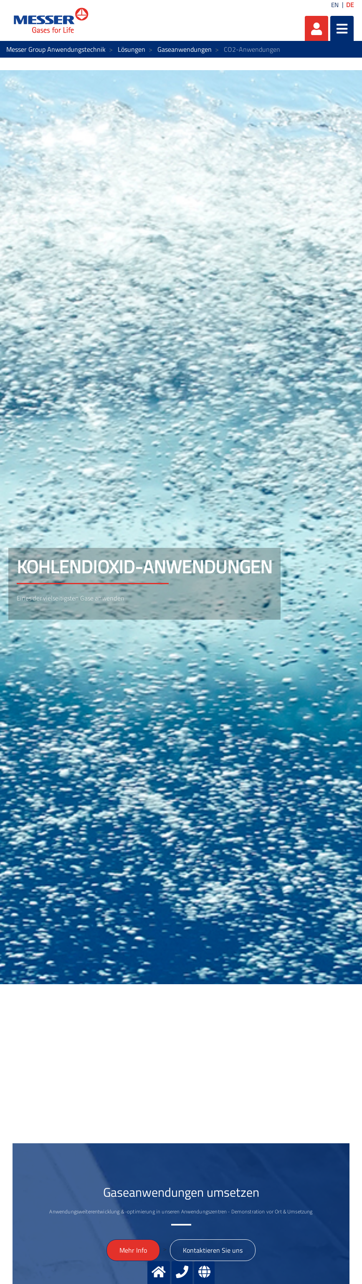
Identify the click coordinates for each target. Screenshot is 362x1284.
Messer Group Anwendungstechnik (56, 49)
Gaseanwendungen (184, 49)
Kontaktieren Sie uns (213, 1250)
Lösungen (131, 49)
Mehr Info (133, 1250)
